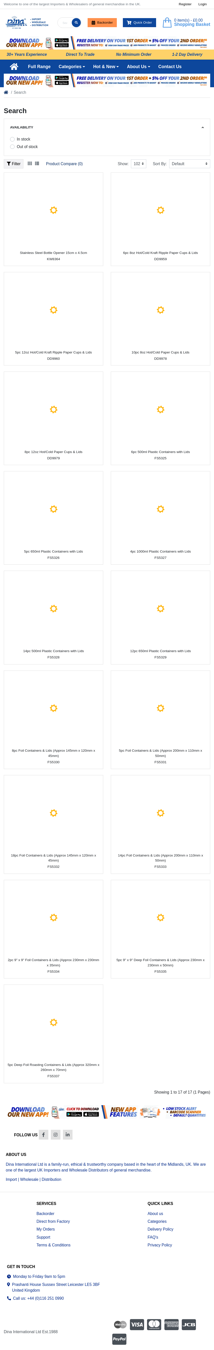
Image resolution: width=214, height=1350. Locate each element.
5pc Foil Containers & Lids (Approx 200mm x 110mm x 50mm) (160, 753)
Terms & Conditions (53, 1245)
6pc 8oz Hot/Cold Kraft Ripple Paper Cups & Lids (160, 253)
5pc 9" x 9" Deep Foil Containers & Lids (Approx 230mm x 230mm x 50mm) (160, 962)
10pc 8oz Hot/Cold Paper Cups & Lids (161, 352)
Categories (157, 1221)
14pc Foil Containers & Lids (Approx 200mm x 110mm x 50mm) (160, 857)
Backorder (102, 23)
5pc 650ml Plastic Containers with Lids (53, 551)
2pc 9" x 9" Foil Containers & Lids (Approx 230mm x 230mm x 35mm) (53, 962)
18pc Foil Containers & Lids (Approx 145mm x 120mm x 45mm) (53, 857)
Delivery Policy (160, 1229)
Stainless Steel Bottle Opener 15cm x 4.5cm (53, 253)
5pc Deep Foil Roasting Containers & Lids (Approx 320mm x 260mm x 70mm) (53, 1067)
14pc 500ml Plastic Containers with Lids (53, 651)
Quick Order (139, 23)
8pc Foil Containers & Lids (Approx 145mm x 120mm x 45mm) (53, 753)
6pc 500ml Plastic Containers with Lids (160, 452)
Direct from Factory (53, 1221)
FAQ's (153, 1237)
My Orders (46, 1229)
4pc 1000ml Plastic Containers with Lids (160, 551)
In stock (23, 139)
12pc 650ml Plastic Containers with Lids (160, 651)
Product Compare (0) (64, 164)
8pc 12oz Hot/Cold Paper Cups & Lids (54, 452)
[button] (72, 67)
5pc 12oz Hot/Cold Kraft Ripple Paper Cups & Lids (53, 352)
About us (155, 1213)
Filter (14, 164)
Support (43, 1237)
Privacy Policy (160, 1245)
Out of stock (27, 147)
